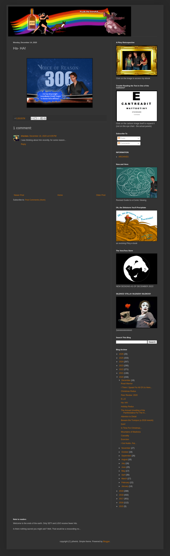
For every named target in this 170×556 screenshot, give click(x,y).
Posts (121, 138)
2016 (121, 502)
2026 (121, 354)
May (123, 471)
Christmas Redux (128, 391)
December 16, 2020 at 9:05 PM (42, 136)
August (124, 459)
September (126, 456)
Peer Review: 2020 (129, 395)
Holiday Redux (127, 406)
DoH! (123, 424)
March (124, 478)
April (123, 475)
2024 (121, 362)
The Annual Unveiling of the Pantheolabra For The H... (133, 411)
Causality (125, 436)
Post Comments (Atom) (35, 200)
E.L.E (123, 399)
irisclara (24, 136)
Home (60, 195)
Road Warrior (127, 383)
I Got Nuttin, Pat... (128, 443)
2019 (121, 491)
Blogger (106, 541)
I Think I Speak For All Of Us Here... (136, 387)
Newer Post (19, 195)
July (123, 463)
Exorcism (125, 439)
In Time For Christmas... (131, 428)
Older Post (100, 195)
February (125, 482)
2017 (121, 499)
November (126, 448)
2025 (121, 358)
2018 (121, 495)
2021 (121, 373)
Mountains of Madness (131, 432)
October (125, 452)
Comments (124, 143)
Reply (23, 144)
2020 (121, 377)
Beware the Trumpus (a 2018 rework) (137, 420)
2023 (121, 365)
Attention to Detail (128, 416)
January (125, 486)
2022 (121, 369)
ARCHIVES (123, 157)
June (123, 467)
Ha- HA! (124, 403)
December (126, 380)
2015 (121, 506)
